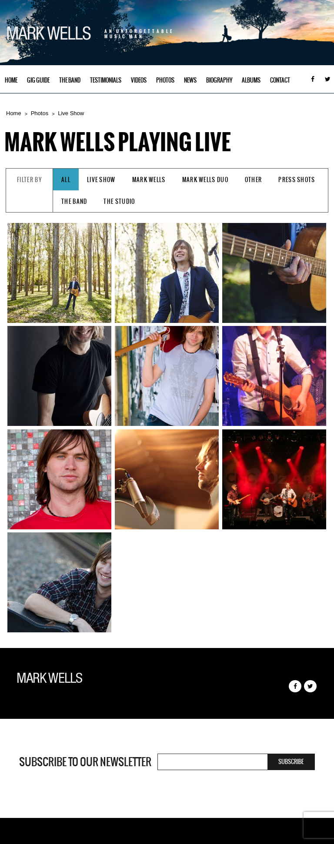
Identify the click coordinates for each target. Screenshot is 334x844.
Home (11, 80)
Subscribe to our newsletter (85, 762)
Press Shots (296, 180)
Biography (219, 80)
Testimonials (105, 80)
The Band (69, 80)
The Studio (119, 201)
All (65, 180)
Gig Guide (38, 80)
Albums (251, 80)
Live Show (71, 113)
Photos (165, 80)
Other (253, 180)
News (190, 80)
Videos (139, 80)
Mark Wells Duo (205, 180)
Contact (280, 80)
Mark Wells (149, 180)
